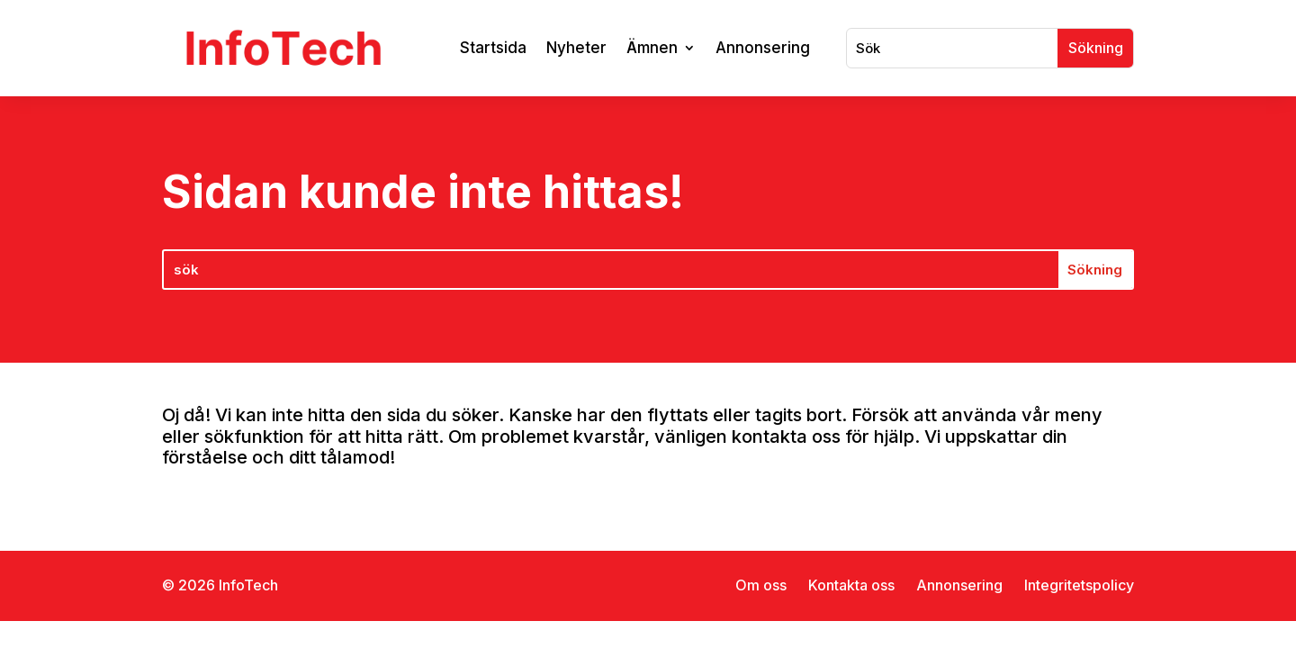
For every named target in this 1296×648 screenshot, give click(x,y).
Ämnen (652, 48)
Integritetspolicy (1079, 585)
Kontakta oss (851, 585)
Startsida (493, 48)
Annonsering (763, 48)
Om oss (761, 585)
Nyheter (576, 48)
